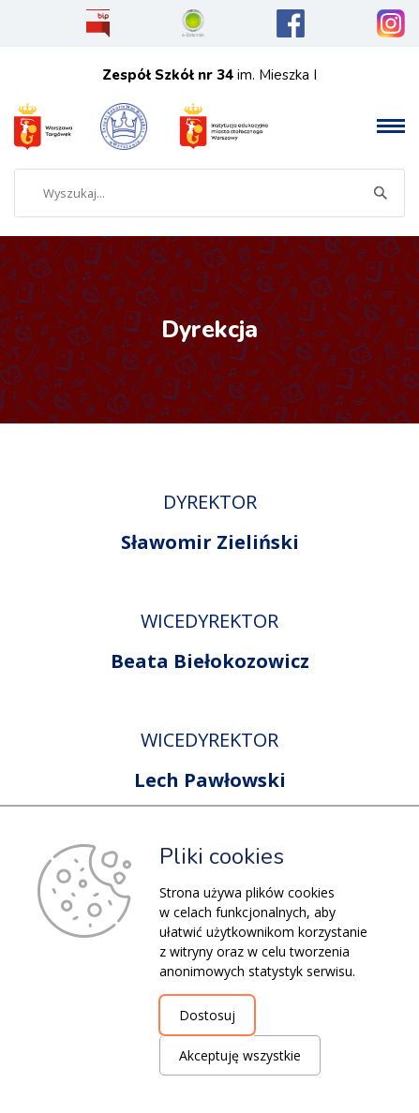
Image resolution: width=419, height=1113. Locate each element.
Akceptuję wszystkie (240, 1055)
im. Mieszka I (209, 75)
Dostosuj (207, 1015)
